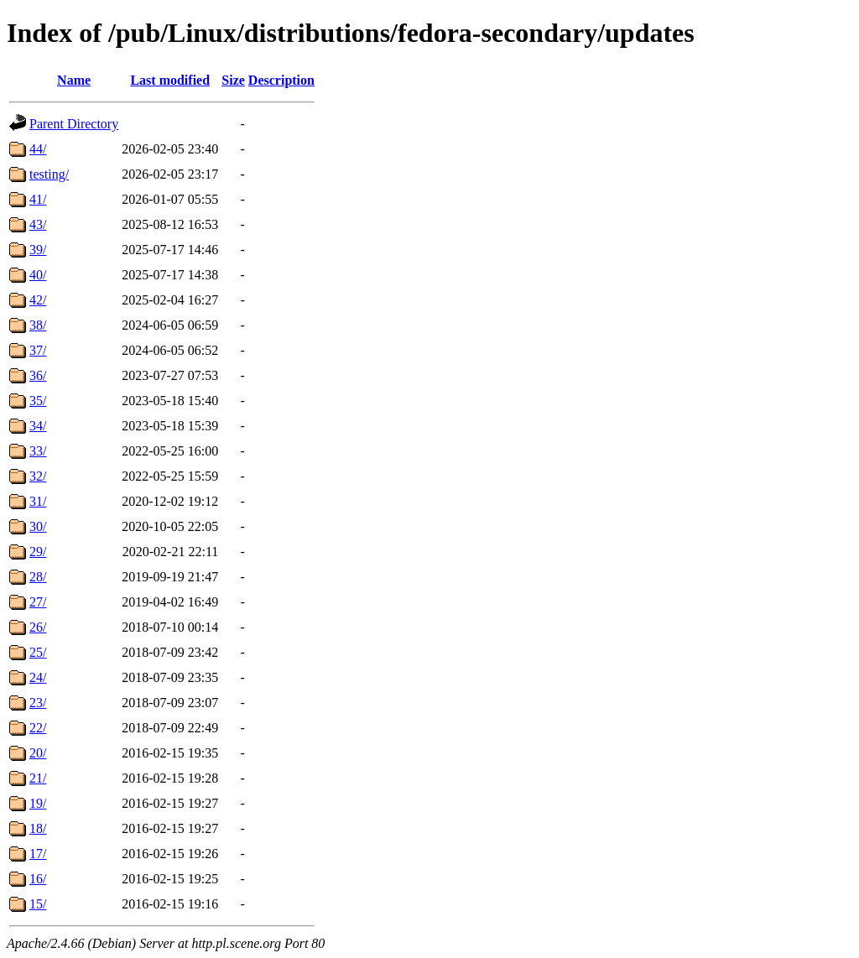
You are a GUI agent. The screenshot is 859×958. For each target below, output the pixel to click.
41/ (37, 199)
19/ (37, 803)
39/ (37, 249)
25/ (37, 652)
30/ (37, 526)
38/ (37, 325)
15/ (37, 904)
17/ (37, 853)
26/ (37, 627)
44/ (37, 149)
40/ (37, 275)
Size (233, 80)
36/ (37, 375)
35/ (37, 400)
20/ (37, 753)
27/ (37, 602)
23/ (37, 702)
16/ (37, 879)
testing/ (49, 174)
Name (74, 80)
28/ (37, 577)
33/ (37, 451)
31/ (37, 501)
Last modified (170, 80)
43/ (37, 224)
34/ (37, 426)
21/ (37, 778)
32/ (37, 476)
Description (281, 80)
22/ (37, 728)
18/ (37, 828)
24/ (37, 677)
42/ (37, 300)
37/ (37, 350)
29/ (37, 551)
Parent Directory (73, 124)
